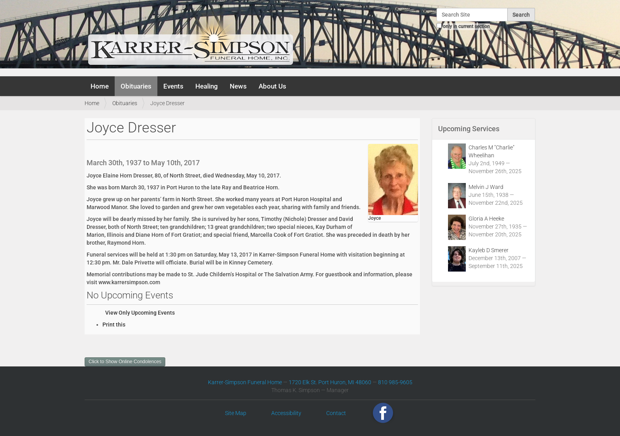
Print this (113, 324)
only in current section (466, 26)
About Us (272, 86)
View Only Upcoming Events (140, 313)
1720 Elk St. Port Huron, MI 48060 (330, 382)
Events (173, 86)
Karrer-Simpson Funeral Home (245, 382)
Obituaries (136, 86)
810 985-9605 (395, 382)
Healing (206, 86)
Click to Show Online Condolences (125, 361)
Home (100, 86)
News (238, 86)
